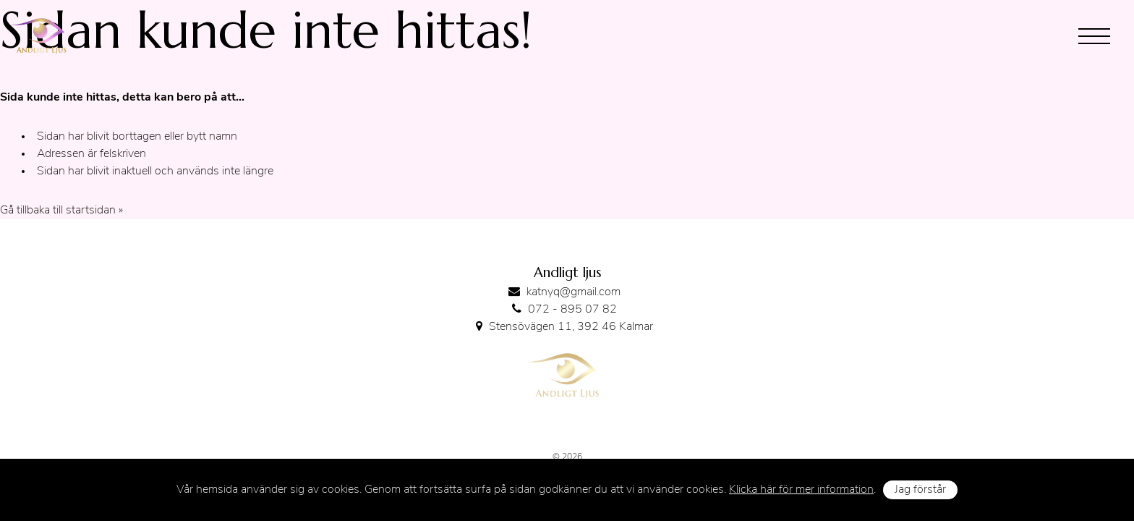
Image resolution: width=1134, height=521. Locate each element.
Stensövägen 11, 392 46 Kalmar (571, 327)
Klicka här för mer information (801, 490)
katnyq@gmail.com (573, 292)
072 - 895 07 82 (572, 309)
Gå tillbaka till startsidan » (61, 210)
